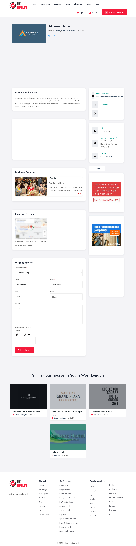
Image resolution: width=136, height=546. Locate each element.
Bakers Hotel (58, 452)
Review (17, 303)
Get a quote (45, 4)
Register (42, 506)
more (80, 193)
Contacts (57, 4)
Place (52, 291)
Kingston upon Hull (116, 497)
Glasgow (112, 493)
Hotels (67, 4)
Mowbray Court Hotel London (26, 411)
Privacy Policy (44, 514)
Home (34, 4)
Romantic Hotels (65, 527)
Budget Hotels (64, 489)
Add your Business (114, 12)
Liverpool (112, 510)
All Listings (43, 489)
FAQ (41, 510)
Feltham (57, 30)
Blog (97, 4)
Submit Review (24, 349)
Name (17, 279)
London (112, 514)
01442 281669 (106, 156)
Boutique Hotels (65, 493)
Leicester (112, 506)
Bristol (92, 503)
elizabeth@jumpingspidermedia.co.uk (109, 96)
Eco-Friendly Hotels (66, 531)
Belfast (92, 486)
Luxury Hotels (64, 485)
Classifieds (78, 4)
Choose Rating (20, 267)
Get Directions (108, 137)
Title (16, 291)
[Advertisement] (49, 140)
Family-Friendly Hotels (67, 498)
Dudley (112, 485)
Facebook (104, 104)
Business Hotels (64, 506)
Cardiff (92, 507)
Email (52, 279)
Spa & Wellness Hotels (67, 518)
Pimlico (96, 414)
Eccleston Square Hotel (102, 411)
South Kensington (21, 414)
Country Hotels (64, 510)
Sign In (81, 12)
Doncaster (93, 516)
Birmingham (94, 491)
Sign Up (93, 12)
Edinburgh (113, 489)
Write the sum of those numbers (23, 328)
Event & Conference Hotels (69, 523)
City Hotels (63, 514)
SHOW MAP (31, 229)
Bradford (93, 499)
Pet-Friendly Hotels (66, 502)
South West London (68, 30)
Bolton (92, 495)
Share (97, 168)
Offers (89, 4)
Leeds (111, 501)
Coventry (93, 511)
